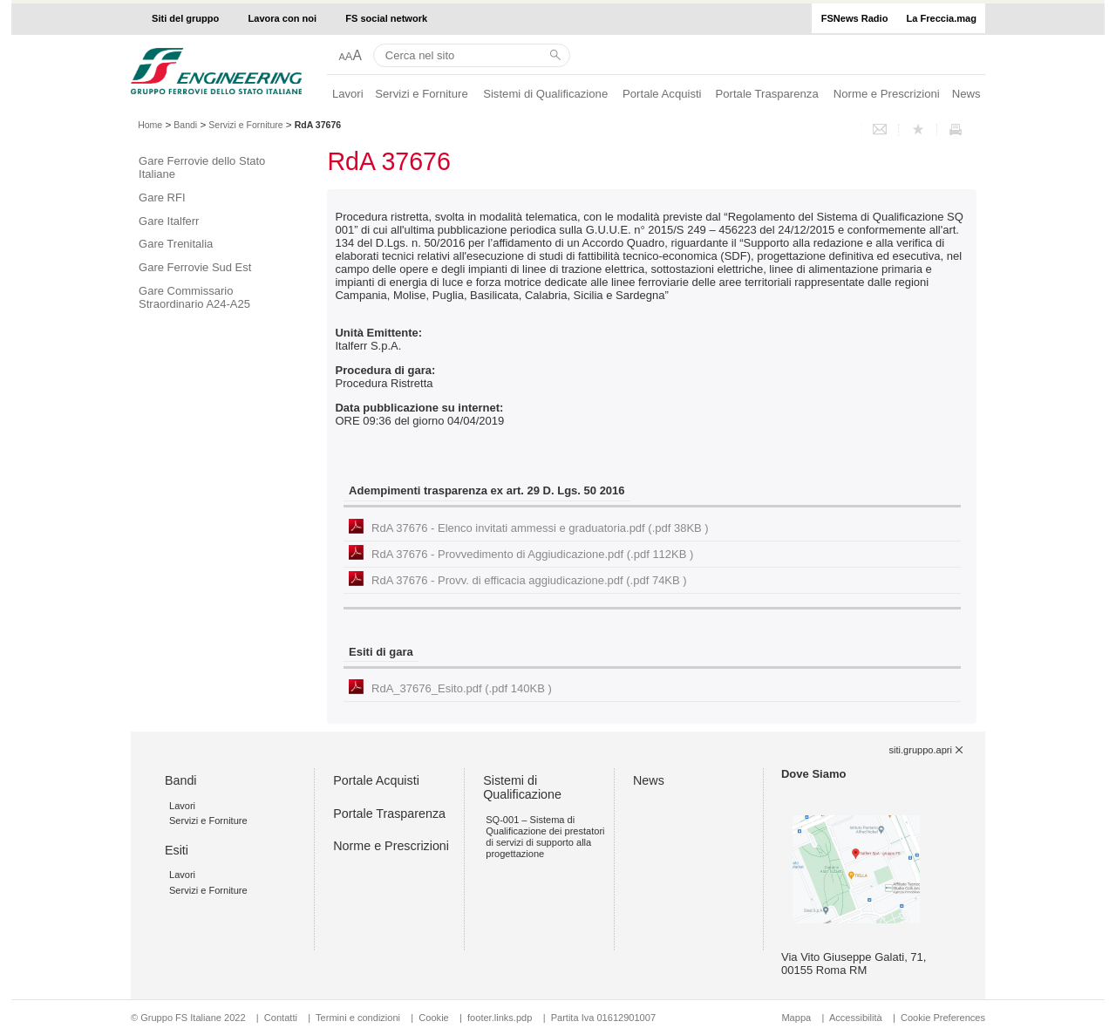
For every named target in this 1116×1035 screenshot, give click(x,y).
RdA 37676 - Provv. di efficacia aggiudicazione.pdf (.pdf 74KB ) (529, 580)
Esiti (176, 850)
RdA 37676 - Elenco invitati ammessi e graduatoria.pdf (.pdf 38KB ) (540, 528)
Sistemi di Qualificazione (545, 93)
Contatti (280, 1017)
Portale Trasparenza (767, 93)
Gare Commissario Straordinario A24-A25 (194, 297)
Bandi (185, 124)
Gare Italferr (169, 221)
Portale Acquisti (662, 93)
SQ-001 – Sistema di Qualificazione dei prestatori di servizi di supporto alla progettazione (545, 837)
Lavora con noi (282, 18)
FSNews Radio (854, 18)
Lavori (348, 93)
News (966, 93)
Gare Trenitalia (176, 243)
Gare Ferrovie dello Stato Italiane (202, 167)
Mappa (796, 1017)
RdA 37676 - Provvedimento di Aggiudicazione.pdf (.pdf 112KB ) (532, 554)
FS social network (386, 18)
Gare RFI (162, 197)
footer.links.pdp (499, 1017)
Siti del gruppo (185, 18)
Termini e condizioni (358, 1017)
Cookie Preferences (943, 1017)
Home (150, 124)
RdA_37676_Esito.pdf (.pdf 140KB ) (461, 688)
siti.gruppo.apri (920, 750)
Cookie (433, 1017)
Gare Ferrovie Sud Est (195, 267)
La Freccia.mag (941, 18)
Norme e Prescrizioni (887, 93)
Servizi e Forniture (421, 93)
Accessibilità (857, 1017)
